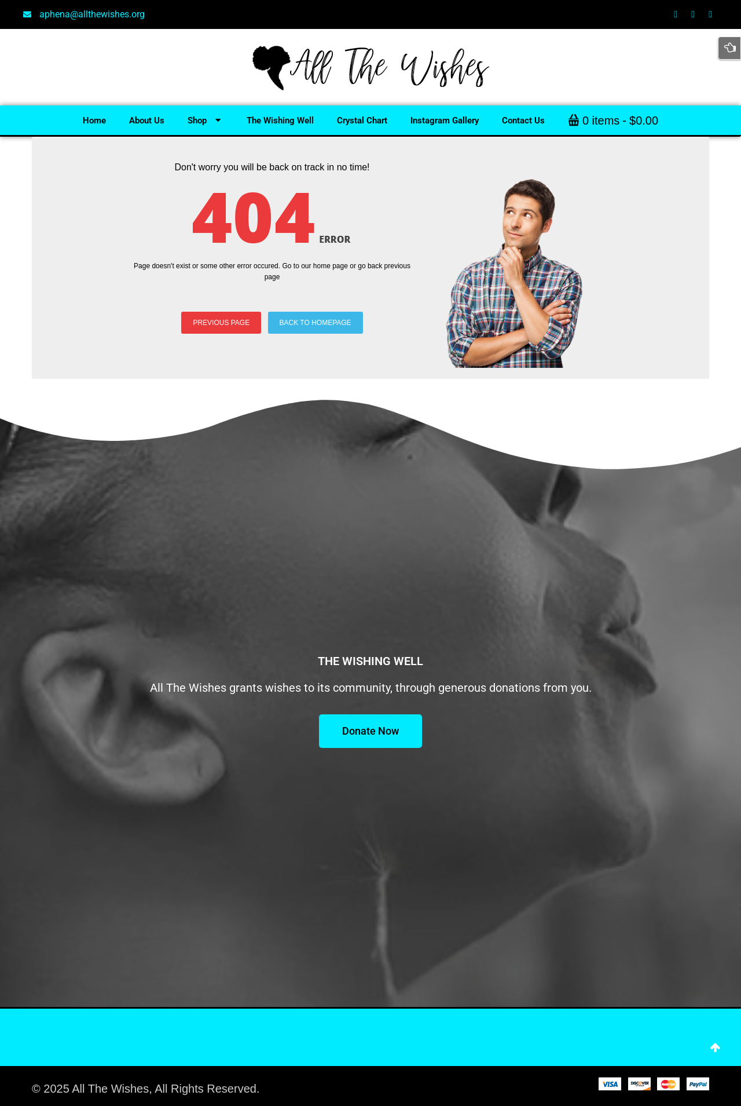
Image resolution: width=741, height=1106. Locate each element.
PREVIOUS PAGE (221, 323)
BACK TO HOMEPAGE (315, 323)
